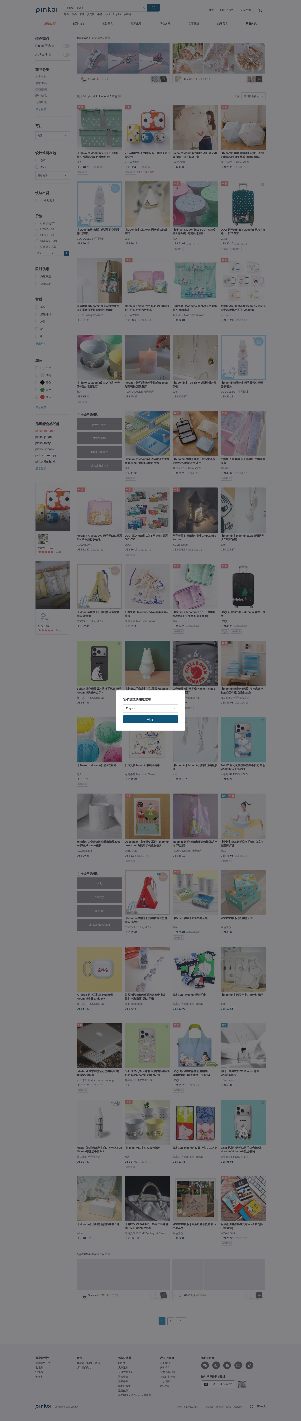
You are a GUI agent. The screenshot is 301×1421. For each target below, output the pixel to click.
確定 (150, 719)
